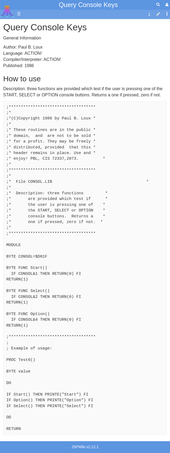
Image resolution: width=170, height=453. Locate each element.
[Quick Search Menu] (158, 4)
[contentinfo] (149, 14)
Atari (7, 11)
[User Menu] (166, 4)
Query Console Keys (88, 4)
